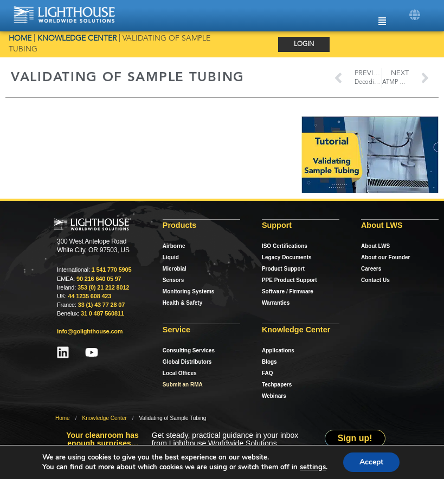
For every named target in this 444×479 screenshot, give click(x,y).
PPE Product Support (289, 280)
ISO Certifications (284, 246)
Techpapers (277, 385)
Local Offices (180, 373)
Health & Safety (182, 303)
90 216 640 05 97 (98, 278)
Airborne (174, 246)
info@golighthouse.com (90, 331)
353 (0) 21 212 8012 (103, 287)
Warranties (275, 303)
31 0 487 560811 (102, 313)
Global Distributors (187, 362)
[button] (415, 14)
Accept (374, 462)
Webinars (274, 396)
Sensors (173, 280)
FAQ (267, 373)
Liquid (171, 257)
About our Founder (385, 257)
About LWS (375, 246)
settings (314, 467)
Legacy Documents (287, 257)
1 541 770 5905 (112, 269)
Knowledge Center (77, 38)
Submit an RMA (183, 385)
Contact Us (375, 280)
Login (304, 44)
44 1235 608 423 (90, 296)
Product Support (283, 269)
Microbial (174, 269)
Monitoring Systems (189, 291)
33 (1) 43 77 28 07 (101, 304)
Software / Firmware (287, 291)
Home (20, 38)
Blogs (269, 362)
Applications (278, 350)
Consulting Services (189, 350)
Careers (371, 269)
